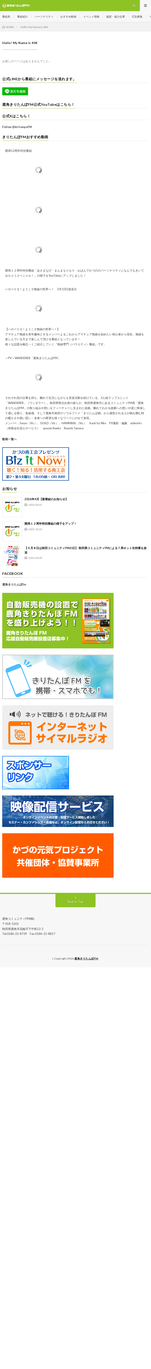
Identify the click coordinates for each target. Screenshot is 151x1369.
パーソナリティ (44, 16)
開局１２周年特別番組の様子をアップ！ (50, 523)
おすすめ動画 (68, 16)
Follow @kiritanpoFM (17, 127)
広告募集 (137, 16)
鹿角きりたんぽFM (86, 958)
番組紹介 (22, 16)
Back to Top (76, 901)
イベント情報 (91, 16)
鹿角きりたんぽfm (14, 584)
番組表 (6, 16)
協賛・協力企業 (115, 16)
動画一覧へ (9, 439)
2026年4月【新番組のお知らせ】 (46, 499)
